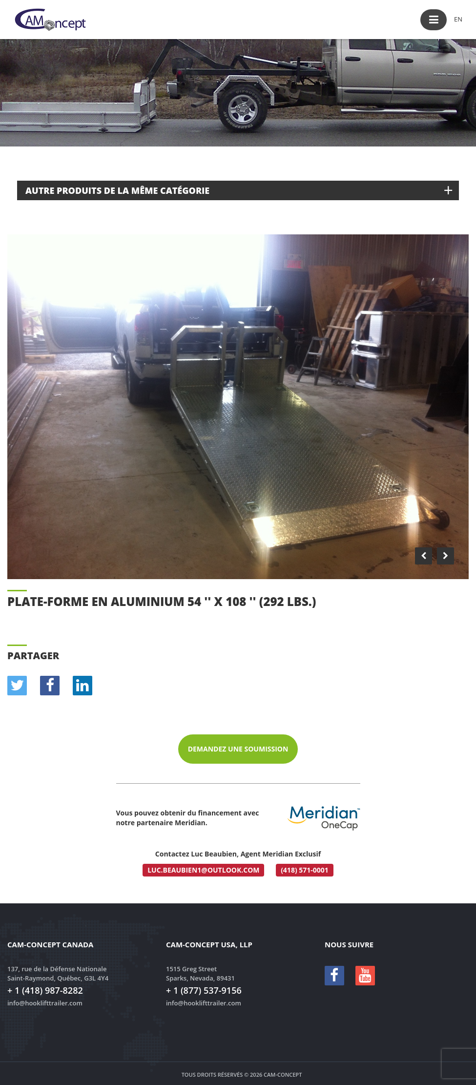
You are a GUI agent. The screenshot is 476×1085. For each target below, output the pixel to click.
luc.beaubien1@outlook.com (203, 870)
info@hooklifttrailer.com (45, 1003)
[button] (433, 19)
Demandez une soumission (238, 748)
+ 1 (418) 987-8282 (45, 990)
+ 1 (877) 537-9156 (204, 990)
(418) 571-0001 (305, 870)
